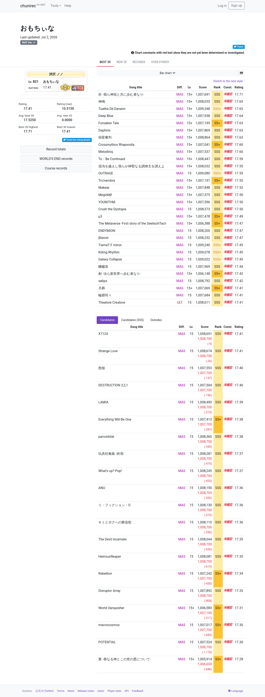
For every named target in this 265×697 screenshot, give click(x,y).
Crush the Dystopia (112, 209)
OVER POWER (160, 62)
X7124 (103, 334)
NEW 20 (122, 62)
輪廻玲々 (105, 295)
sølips (102, 281)
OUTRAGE (105, 173)
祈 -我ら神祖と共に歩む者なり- (121, 94)
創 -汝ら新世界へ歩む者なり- (119, 274)
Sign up (236, 5)
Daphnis (104, 130)
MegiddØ (105, 195)
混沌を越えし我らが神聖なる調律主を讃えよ (131, 166)
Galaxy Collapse (110, 259)
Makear (103, 188)
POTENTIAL (107, 642)
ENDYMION (106, 231)
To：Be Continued (111, 159)
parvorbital (106, 437)
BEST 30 (105, 62)
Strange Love (108, 351)
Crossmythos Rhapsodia (116, 145)
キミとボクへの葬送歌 (114, 522)
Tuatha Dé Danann (111, 109)
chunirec (33, 5)
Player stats (114, 690)
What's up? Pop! (110, 471)
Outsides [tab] (156, 320)
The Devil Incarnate (112, 539)
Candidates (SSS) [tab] (132, 320)
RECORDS (138, 62)
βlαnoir (103, 238)
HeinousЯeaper (109, 556)
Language (235, 690)
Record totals (56, 149)
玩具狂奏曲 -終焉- (111, 454)
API (127, 690)
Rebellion (105, 573)
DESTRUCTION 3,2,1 (113, 385)
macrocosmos (109, 625)
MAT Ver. (27, 42)
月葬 (101, 288)
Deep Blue (105, 116)
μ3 (100, 216)
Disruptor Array (109, 591)
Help (67, 6)
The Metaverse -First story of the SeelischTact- (132, 223)
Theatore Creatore (111, 302)
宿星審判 (105, 137)
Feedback (137, 690)
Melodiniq (105, 152)
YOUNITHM (106, 202)
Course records (56, 168)
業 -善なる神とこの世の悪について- (124, 659)
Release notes (86, 690)
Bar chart (166, 73)
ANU (101, 488)
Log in (222, 6)
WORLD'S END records (56, 159)
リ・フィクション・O (114, 505)
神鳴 (101, 101)
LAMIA (103, 402)
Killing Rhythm (108, 252)
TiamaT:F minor (110, 245)
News (71, 690)
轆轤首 (103, 267)
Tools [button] (55, 6)
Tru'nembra (106, 180)
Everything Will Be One (114, 419)
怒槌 (101, 368)
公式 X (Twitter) (44, 690)
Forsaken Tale (108, 123)
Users (101, 690)
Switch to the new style (228, 81)
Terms (60, 690)
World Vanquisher (111, 608)
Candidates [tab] (107, 320)
